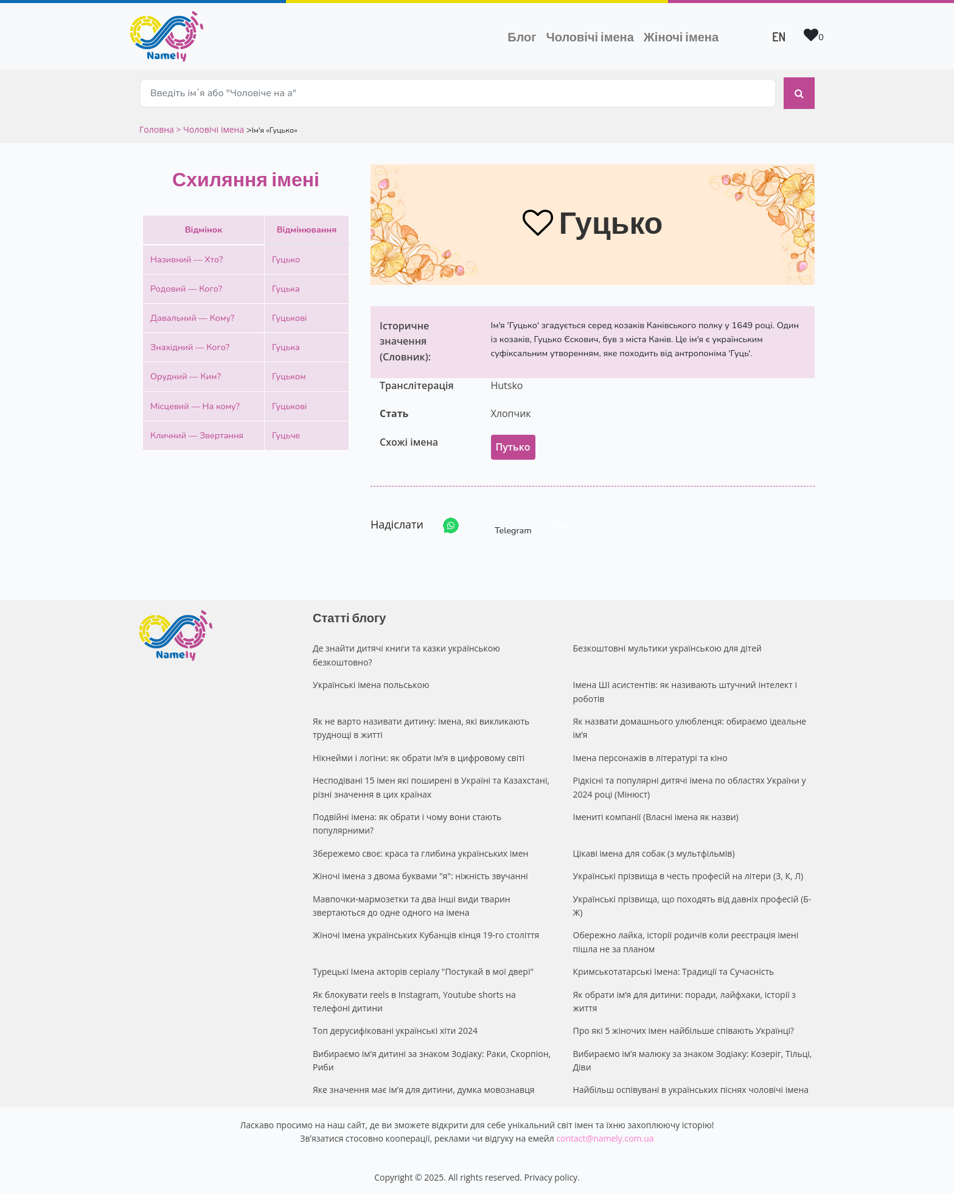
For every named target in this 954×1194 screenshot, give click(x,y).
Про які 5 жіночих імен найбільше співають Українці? (684, 1027)
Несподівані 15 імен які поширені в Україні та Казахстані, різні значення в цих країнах (431, 783)
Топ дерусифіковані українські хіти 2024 (395, 1027)
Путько (513, 444)
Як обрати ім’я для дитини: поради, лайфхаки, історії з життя (684, 998)
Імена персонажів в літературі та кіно (650, 754)
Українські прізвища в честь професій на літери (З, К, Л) (688, 873)
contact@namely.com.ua (604, 1135)
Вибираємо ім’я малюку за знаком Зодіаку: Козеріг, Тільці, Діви (692, 1057)
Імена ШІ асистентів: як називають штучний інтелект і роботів (685, 688)
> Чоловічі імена (210, 126)
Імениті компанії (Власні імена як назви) (656, 814)
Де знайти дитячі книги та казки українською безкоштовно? (406, 652)
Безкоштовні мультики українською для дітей (667, 645)
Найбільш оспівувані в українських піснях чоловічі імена (691, 1087)
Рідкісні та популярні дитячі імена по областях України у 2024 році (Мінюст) (689, 783)
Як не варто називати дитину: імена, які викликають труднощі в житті (421, 724)
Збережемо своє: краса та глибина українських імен (420, 850)
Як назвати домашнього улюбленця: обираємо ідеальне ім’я (690, 724)
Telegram (502, 523)
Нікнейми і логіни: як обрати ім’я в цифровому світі (418, 754)
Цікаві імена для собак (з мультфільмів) (654, 850)
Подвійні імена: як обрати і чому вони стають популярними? (407, 820)
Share (559, 524)
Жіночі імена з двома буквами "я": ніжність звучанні (420, 873)
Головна (157, 126)
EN (778, 36)
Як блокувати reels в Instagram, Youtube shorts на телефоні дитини (414, 998)
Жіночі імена (681, 36)
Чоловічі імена (592, 35)
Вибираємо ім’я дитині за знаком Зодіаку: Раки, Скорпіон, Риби (432, 1057)
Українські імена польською (371, 681)
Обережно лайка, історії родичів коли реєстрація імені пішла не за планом (686, 939)
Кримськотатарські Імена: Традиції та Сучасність (674, 968)
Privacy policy (551, 1174)
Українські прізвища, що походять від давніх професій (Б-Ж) (692, 902)
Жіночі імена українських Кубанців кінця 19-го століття (426, 932)
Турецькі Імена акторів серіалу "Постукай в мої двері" (423, 968)
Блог (521, 36)
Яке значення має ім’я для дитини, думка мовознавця (424, 1087)
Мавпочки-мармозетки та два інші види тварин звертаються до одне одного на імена (411, 902)
